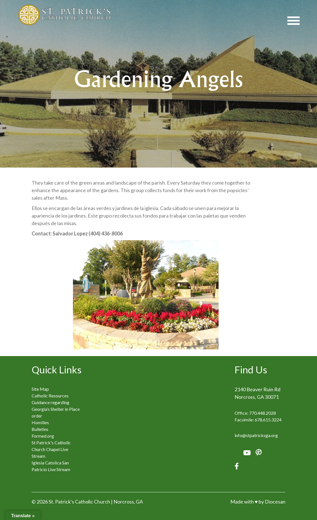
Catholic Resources (50, 395)
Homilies (40, 422)
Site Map (40, 389)
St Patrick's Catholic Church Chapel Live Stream (51, 449)
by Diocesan (272, 501)
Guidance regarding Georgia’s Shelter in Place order (56, 409)
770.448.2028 (262, 413)
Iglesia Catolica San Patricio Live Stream (51, 466)
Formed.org (43, 435)
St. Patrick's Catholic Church (79, 501)
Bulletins (40, 429)
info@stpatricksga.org (256, 435)
